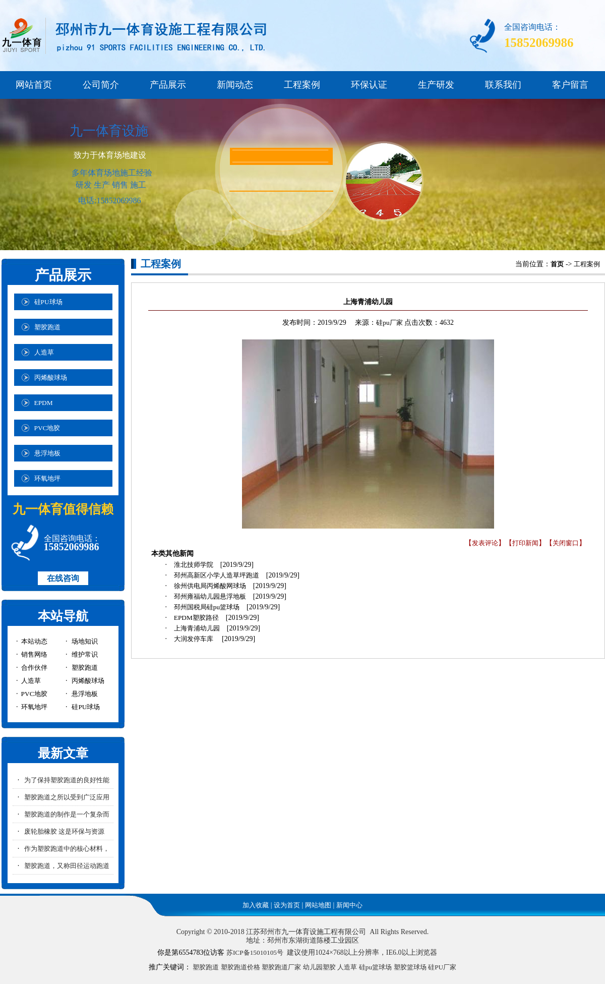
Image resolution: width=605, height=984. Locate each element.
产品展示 (168, 85)
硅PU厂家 (442, 967)
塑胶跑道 (206, 967)
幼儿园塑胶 (319, 967)
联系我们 (503, 85)
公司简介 (101, 85)
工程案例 (302, 85)
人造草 (347, 967)
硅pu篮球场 (375, 967)
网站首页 (34, 85)
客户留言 (570, 85)
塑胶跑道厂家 (281, 967)
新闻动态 (235, 85)
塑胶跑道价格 (240, 967)
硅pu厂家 (389, 322)
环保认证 (369, 85)
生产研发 (436, 85)
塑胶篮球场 (410, 967)
